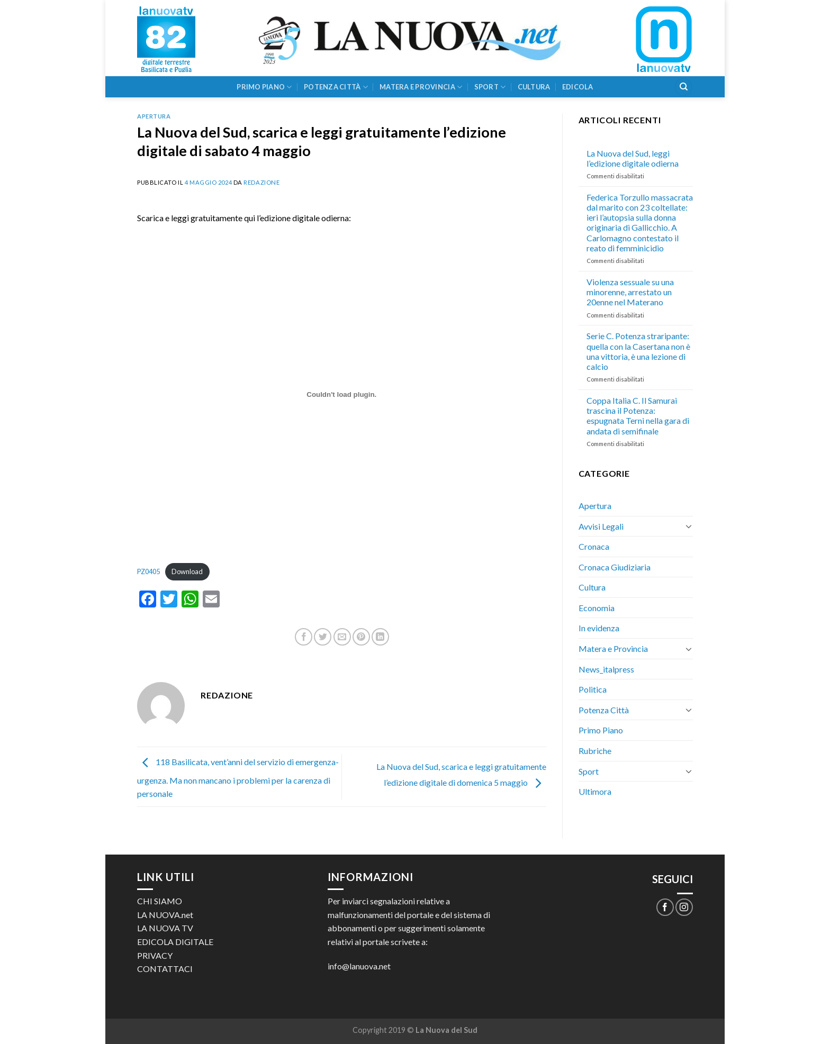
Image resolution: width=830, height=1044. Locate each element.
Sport (490, 87)
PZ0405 (148, 571)
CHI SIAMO (159, 901)
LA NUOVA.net (165, 915)
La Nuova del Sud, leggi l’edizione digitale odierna (633, 158)
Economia (597, 608)
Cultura (534, 87)
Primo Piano (264, 87)
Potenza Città (336, 87)
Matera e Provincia (421, 87)
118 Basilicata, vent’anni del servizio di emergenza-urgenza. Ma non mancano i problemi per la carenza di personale (238, 778)
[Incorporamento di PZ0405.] (341, 394)
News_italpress (606, 669)
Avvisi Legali (601, 526)
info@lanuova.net (359, 966)
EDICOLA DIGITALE (175, 942)
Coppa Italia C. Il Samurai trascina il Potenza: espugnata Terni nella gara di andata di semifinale (638, 415)
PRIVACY (155, 955)
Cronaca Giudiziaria (615, 567)
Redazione (261, 182)
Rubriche (595, 751)
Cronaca (594, 546)
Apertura (153, 116)
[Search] (683, 87)
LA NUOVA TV (165, 928)
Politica (593, 689)
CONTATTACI (165, 969)
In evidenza (599, 628)
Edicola (577, 87)
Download (187, 571)
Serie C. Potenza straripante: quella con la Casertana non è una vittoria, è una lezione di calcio (638, 351)
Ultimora (595, 791)
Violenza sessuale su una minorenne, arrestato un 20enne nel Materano (630, 292)
